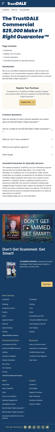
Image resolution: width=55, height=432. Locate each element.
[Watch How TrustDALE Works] (27, 228)
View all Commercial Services (12, 375)
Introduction (8, 66)
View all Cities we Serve (10, 335)
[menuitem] (14, 304)
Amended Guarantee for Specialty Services (23, 163)
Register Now (27, 102)
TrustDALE (6, 10)
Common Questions (12, 115)
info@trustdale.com (14, 196)
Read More (47, 284)
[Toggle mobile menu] (3, 3)
